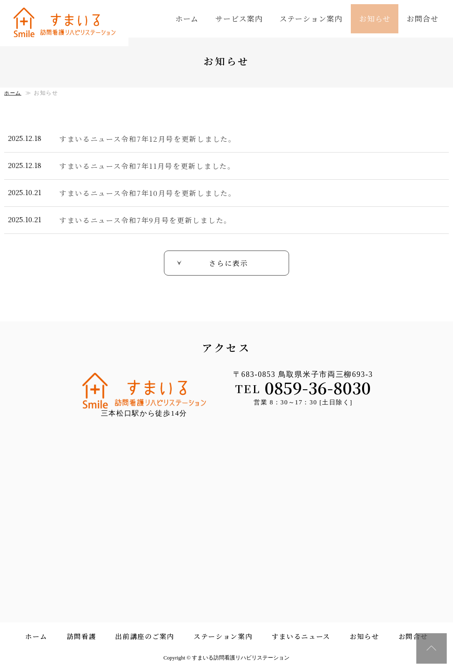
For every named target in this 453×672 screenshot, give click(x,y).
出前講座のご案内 (144, 637)
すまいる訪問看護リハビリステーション (69, 24)
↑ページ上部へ (431, 648)
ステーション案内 (310, 18)
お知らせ (374, 18)
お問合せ (422, 18)
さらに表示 (228, 262)
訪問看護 (81, 637)
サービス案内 (238, 18)
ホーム (187, 18)
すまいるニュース (301, 637)
